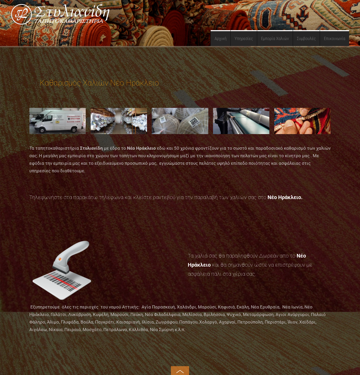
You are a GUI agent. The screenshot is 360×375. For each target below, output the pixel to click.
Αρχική (220, 38)
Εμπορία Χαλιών (275, 38)
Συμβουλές (306, 38)
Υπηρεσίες (244, 38)
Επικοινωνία (334, 38)
